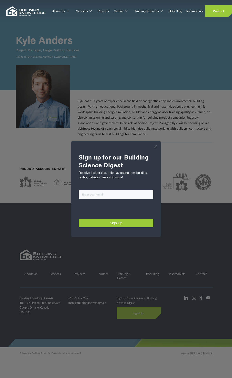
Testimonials (194, 11)
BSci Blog (175, 11)
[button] (61, 11)
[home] (26, 11)
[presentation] (108, 209)
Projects (103, 11)
